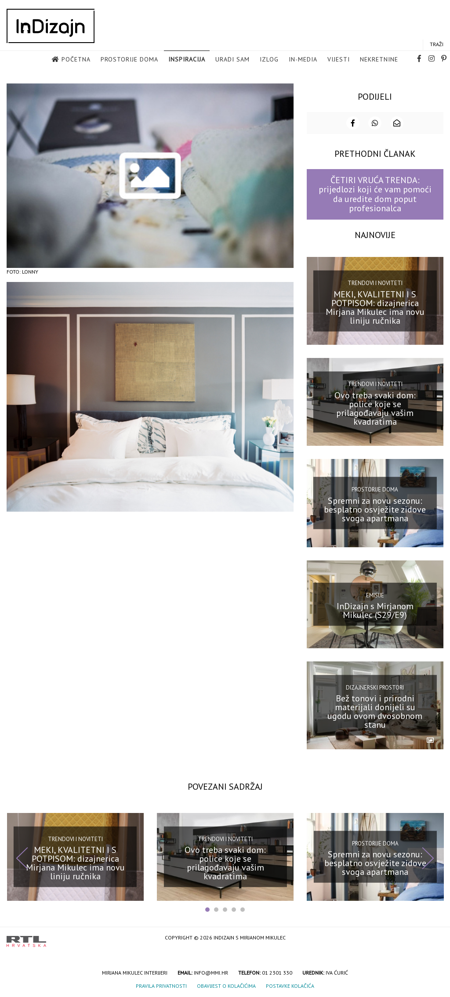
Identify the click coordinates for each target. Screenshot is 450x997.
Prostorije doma (129, 60)
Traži (436, 44)
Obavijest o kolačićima (226, 985)
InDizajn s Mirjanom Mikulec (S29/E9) (375, 610)
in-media (303, 60)
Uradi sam (232, 60)
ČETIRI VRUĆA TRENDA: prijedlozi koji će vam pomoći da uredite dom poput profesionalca (375, 193)
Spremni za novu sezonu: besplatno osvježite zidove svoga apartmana (375, 508)
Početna (76, 60)
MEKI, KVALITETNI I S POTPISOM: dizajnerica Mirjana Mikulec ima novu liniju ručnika (375, 306)
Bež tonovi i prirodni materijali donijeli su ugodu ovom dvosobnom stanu (374, 711)
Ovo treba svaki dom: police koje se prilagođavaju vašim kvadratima (375, 407)
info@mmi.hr (211, 971)
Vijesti (338, 60)
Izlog (269, 60)
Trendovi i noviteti (375, 282)
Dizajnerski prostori (375, 686)
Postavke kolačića (290, 985)
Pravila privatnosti (161, 985)
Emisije (375, 594)
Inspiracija (186, 60)
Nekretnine (379, 60)
